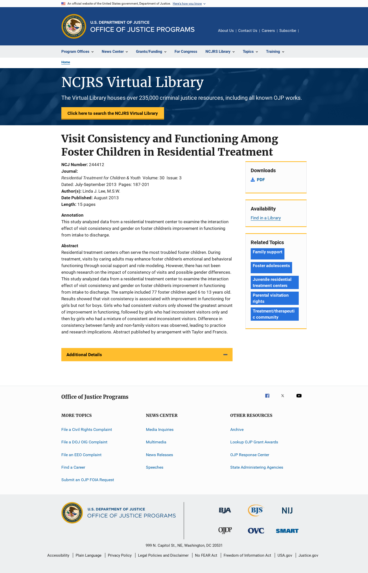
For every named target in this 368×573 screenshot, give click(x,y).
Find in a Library (266, 217)
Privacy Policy (120, 555)
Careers (268, 30)
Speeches (154, 467)
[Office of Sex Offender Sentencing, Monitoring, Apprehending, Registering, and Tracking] (287, 534)
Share (306, 34)
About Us (226, 30)
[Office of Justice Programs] (73, 26)
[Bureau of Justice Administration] (225, 514)
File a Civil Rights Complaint (86, 429)
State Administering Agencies (256, 467)
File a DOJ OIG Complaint (84, 442)
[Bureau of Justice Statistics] (256, 517)
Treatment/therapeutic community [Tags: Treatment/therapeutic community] (274, 314)
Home (65, 62)
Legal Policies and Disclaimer (163, 555)
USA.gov (285, 555)
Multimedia (156, 442)
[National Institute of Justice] (287, 514)
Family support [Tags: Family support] (267, 251)
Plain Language (88, 555)
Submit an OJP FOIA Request (87, 479)
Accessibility (58, 555)
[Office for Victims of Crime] (256, 534)
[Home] (142, 26)
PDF (261, 179)
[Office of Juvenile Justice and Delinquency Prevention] (225, 535)
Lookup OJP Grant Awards (254, 442)
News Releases (159, 454)
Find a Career (73, 467)
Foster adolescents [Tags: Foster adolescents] (271, 265)
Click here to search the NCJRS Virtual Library (112, 113)
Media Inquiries (160, 429)
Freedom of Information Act (247, 555)
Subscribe (287, 30)
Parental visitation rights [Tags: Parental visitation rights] (271, 298)
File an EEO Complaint (81, 454)
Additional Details (84, 354)
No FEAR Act (206, 555)
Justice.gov (308, 555)
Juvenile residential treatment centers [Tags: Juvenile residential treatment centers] (272, 282)
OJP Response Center (249, 454)
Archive (237, 429)
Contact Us (247, 30)
